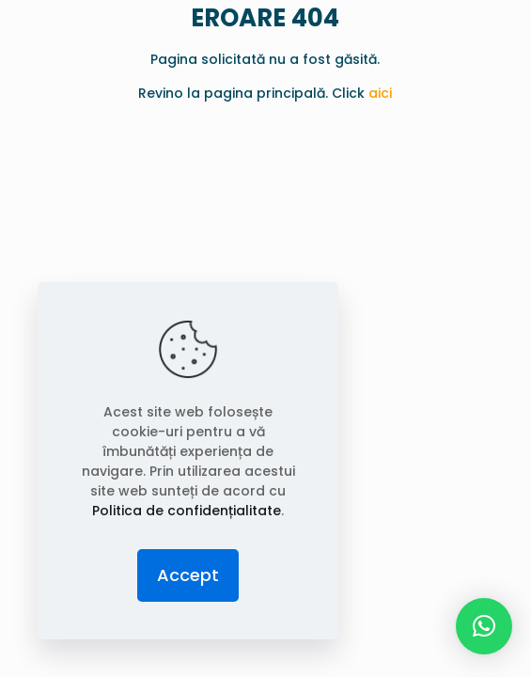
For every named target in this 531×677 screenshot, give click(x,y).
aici (380, 93)
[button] (484, 626)
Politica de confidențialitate (186, 510)
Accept (188, 575)
